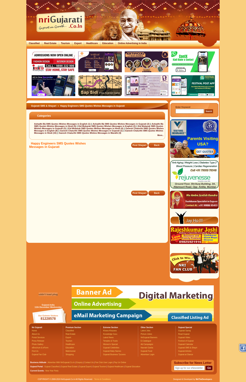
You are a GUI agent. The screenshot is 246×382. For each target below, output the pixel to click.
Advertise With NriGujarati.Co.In (61, 362)
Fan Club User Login (104, 362)
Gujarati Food (146, 351)
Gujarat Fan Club (39, 354)
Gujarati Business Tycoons (114, 354)
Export (77, 43)
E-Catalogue (146, 341)
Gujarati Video (184, 337)
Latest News (108, 337)
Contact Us (88, 362)
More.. (160, 135)
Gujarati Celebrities (111, 348)
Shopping (70, 354)
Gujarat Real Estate (69, 367)
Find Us (35, 351)
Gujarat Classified (51, 367)
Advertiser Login (147, 354)
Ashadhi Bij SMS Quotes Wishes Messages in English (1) (62, 124)
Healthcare (92, 43)
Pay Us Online (120, 362)
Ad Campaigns (147, 344)
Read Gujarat (183, 334)
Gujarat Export (85, 367)
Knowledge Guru (110, 334)
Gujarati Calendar (185, 344)
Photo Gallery (37, 344)
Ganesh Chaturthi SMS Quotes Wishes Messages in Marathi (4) (90, 133)
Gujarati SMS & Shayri (187, 348)
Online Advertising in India (132, 43)
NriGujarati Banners (149, 337)
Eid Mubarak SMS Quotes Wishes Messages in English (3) (107, 126)
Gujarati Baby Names (112, 351)
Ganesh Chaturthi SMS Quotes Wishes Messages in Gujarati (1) (91, 131)
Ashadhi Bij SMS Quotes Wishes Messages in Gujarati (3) (121, 124)
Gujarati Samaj (184, 331)
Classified (34, 43)
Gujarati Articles (184, 351)
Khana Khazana (110, 331)
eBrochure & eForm (40, 348)
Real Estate (50, 43)
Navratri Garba (147, 348)
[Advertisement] (98, 172)
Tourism (65, 43)
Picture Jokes (146, 334)
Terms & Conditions (102, 379)
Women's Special (110, 344)
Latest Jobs (145, 331)
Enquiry (79, 362)
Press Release (38, 341)
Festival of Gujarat (186, 341)
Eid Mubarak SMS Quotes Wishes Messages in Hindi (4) (96, 128)
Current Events (37, 371)
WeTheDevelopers (204, 379)
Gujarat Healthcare (116, 367)
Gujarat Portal (36, 367)
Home (34, 331)
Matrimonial (70, 351)
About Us (36, 334)
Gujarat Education (132, 367)
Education (107, 43)
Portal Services (38, 337)
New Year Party (52, 371)
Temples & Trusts (110, 341)
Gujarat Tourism (99, 367)
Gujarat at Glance (185, 354)
